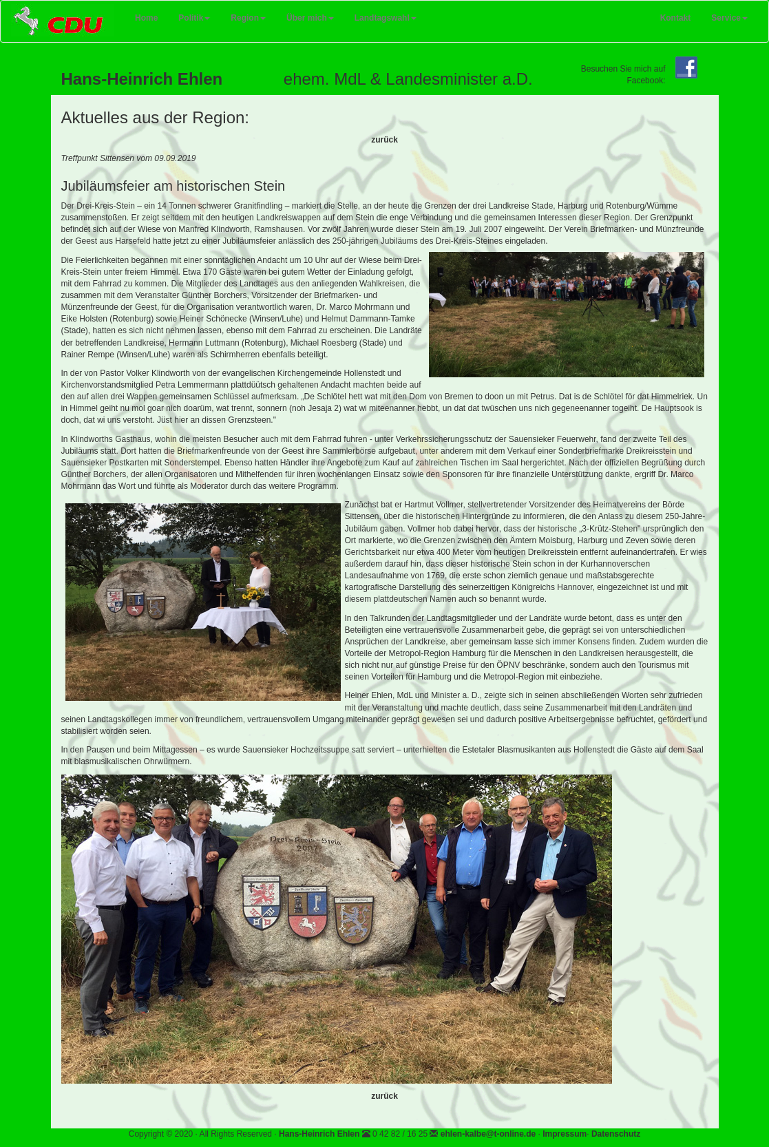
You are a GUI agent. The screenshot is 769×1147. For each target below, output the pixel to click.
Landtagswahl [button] (386, 18)
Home (151, 15)
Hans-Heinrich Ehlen (319, 1134)
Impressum (564, 1134)
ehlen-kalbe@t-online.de (488, 1134)
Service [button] (729, 18)
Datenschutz (615, 1134)
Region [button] (248, 18)
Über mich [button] (310, 18)
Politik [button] (194, 18)
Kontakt (675, 18)
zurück (384, 140)
